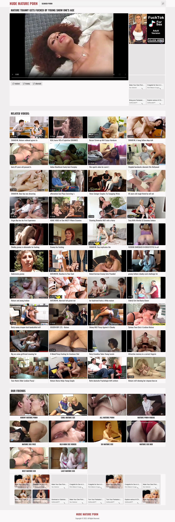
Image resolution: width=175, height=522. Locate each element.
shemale (38, 83)
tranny (27, 83)
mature (17, 83)
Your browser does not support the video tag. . (69, 46)
